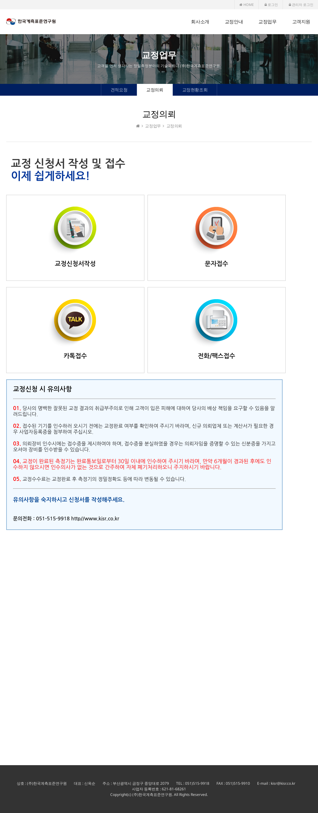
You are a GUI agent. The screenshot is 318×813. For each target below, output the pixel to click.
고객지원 (301, 22)
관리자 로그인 (301, 4)
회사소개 (200, 22)
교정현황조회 (195, 90)
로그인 (271, 4)
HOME (246, 4)
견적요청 (119, 90)
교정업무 (267, 22)
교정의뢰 (154, 90)
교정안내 (234, 22)
